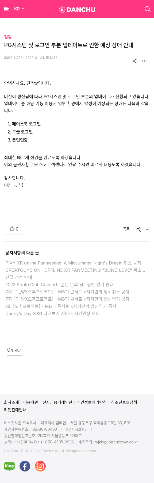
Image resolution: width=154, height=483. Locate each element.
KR (19, 8)
